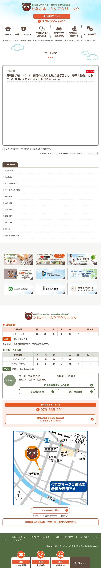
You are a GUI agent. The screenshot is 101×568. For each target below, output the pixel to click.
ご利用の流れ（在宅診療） (42, 34)
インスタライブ (11, 183)
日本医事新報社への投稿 (56, 385)
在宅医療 (8, 216)
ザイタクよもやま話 (13, 190)
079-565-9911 (54, 21)
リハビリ (8, 196)
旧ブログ (8, 222)
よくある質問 (90, 34)
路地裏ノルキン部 (12, 235)
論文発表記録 (75, 391)
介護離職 (8, 209)
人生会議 (8, 203)
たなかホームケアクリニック (71, 546)
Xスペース (9, 170)
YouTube (8, 177)
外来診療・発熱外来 (74, 34)
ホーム (8, 34)
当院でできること (23, 34)
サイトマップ (16, 540)
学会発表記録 (37, 391)
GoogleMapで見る (50, 510)
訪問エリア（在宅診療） (58, 34)
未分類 (7, 229)
